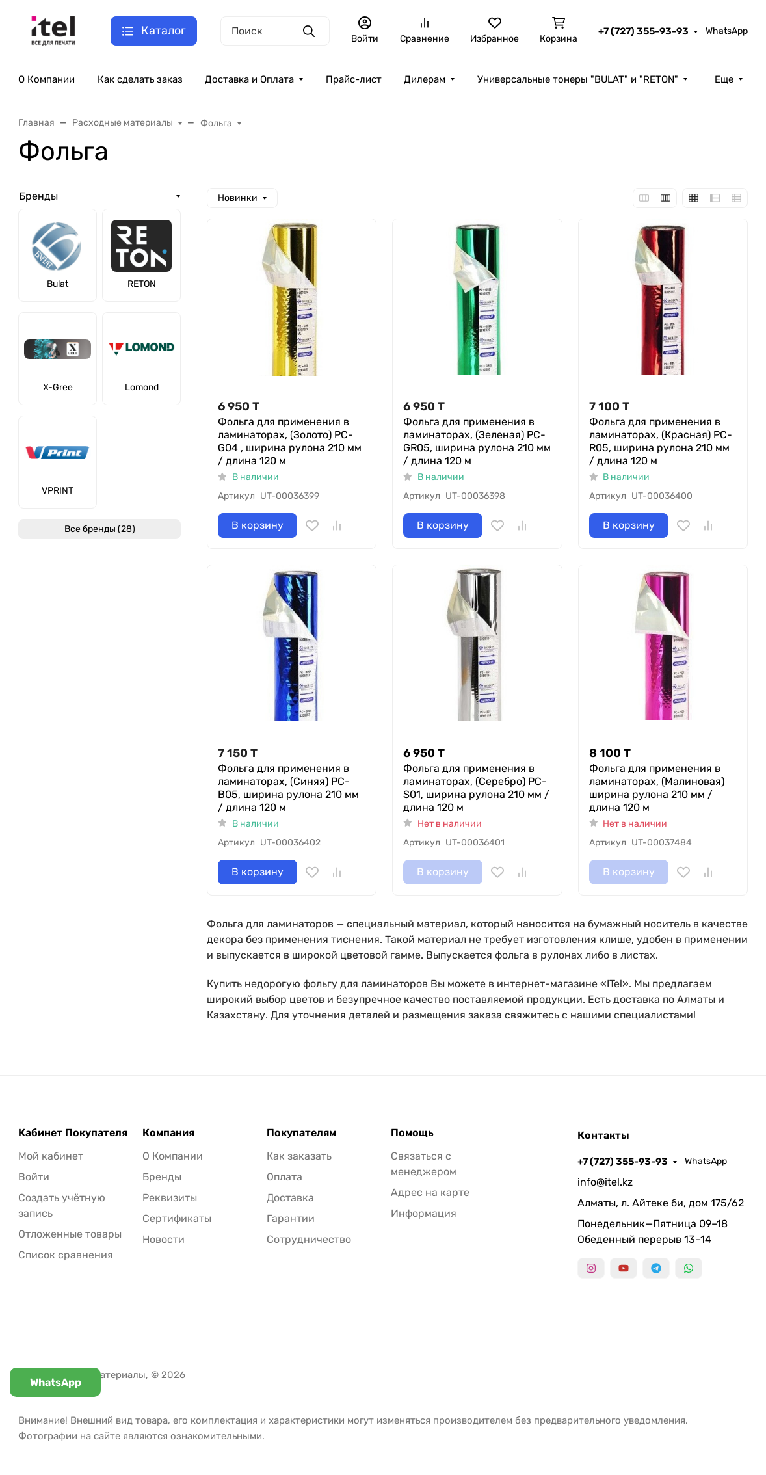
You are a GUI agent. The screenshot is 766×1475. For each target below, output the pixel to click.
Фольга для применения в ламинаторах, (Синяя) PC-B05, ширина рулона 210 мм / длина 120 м (288, 788)
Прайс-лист (354, 79)
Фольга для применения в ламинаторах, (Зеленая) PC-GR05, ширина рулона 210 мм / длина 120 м (477, 441)
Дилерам (424, 79)
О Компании (46, 79)
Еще (724, 79)
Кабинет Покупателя (72, 1133)
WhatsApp (727, 30)
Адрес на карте (430, 1192)
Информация (423, 1213)
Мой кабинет (50, 1156)
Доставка (290, 1197)
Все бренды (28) (99, 529)
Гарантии (291, 1218)
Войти (33, 1177)
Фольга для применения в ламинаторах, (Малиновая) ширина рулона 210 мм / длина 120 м (656, 788)
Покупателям (301, 1133)
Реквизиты (169, 1197)
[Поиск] (275, 31)
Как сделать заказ (140, 79)
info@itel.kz (605, 1182)
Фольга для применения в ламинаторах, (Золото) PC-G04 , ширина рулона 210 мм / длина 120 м (290, 441)
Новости (163, 1239)
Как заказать (299, 1156)
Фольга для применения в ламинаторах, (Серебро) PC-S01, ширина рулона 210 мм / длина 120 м (476, 788)
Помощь (412, 1133)
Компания (168, 1133)
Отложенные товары (70, 1234)
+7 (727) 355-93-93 (643, 31)
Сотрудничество (309, 1239)
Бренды (38, 196)
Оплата (284, 1177)
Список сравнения (65, 1255)
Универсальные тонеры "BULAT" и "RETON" (577, 79)
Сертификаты (176, 1218)
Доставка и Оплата (249, 79)
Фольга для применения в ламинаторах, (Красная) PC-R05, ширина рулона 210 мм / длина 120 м (660, 441)
